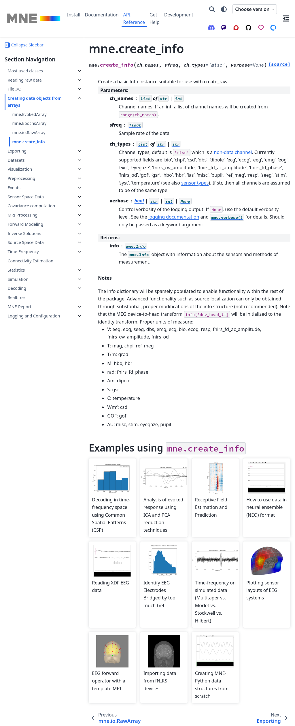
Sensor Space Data (25, 197)
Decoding (16, 288)
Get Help (155, 18)
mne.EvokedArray (29, 114)
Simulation (17, 279)
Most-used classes (25, 71)
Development (178, 15)
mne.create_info (28, 141)
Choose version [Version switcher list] (253, 9)
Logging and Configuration (33, 316)
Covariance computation (31, 205)
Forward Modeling (25, 224)
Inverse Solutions (24, 233)
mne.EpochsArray (29, 123)
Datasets (15, 160)
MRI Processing (22, 215)
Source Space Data (25, 242)
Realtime (15, 297)
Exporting (17, 151)
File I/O (14, 89)
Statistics (16, 270)
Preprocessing (21, 178)
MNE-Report (19, 306)
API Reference (134, 18)
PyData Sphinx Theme (251, 717)
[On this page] (285, 18)
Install (73, 15)
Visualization (19, 169)
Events (13, 187)
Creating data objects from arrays (29, 101)
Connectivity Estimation (30, 261)
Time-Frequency (23, 251)
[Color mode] (223, 9)
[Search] (212, 9)
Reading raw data (24, 80)
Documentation (102, 15)
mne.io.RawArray (28, 132)
